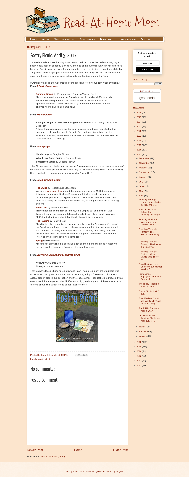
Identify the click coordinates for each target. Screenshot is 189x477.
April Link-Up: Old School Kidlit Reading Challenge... (150, 212)
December (144, 158)
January (143, 336)
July (141, 182)
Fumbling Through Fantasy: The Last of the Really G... (150, 244)
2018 (139, 150)
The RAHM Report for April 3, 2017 (149, 309)
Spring (39, 240)
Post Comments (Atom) (53, 456)
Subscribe (147, 69)
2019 (139, 145)
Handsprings (43, 146)
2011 (139, 365)
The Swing (41, 188)
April (141, 195)
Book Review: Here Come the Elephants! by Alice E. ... (150, 267)
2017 (139, 154)
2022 (139, 131)
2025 (139, 117)
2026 (139, 112)
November (144, 163)
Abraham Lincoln (44, 94)
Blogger (120, 471)
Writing (145, 39)
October (143, 167)
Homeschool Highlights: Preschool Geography (150, 276)
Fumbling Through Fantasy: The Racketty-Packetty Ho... (149, 233)
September (145, 172)
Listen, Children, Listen (48, 180)
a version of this (53, 191)
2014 (139, 351)
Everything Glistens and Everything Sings (58, 255)
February (143, 331)
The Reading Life (64, 39)
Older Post (120, 450)
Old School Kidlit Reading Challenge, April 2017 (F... (149, 318)
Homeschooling (126, 39)
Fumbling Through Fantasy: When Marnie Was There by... (149, 255)
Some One (41, 207)
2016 (139, 342)
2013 (139, 356)
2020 (139, 140)
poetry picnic (44, 359)
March (142, 326)
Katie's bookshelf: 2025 (147, 91)
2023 (139, 126)
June (142, 186)
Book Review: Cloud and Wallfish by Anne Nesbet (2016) (150, 301)
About (45, 39)
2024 (139, 122)
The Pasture (42, 221)
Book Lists (106, 39)
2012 (139, 360)
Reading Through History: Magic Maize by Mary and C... (150, 202)
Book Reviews (87, 39)
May (141, 191)
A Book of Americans (47, 86)
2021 (139, 136)
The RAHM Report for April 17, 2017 (149, 285)
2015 (139, 346)
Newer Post (35, 450)
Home (33, 39)
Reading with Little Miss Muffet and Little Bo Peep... (148, 222)
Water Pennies (44, 114)
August (143, 177)
